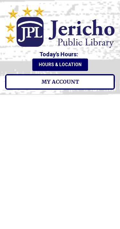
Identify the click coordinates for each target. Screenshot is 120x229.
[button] (60, 54)
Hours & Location (60, 64)
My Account (60, 82)
